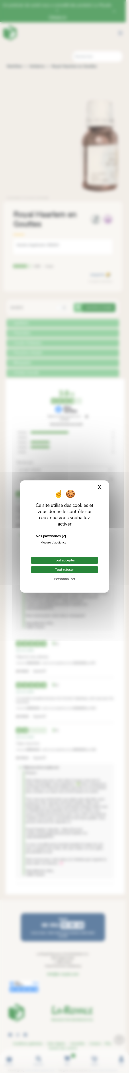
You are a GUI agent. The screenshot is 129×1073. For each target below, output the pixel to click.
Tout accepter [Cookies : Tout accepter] (64, 560)
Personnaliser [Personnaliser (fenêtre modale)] (64, 579)
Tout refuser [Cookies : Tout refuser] (64, 569)
